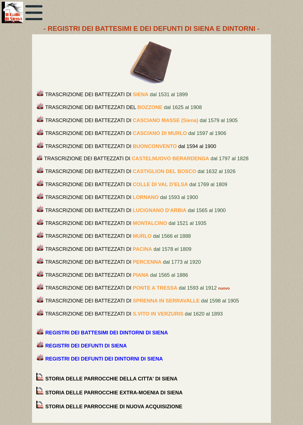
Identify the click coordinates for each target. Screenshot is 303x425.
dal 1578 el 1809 (118, 249)
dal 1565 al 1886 (116, 275)
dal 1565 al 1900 (135, 210)
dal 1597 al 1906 (135, 133)
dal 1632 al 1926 (140, 171)
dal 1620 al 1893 (134, 314)
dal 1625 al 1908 (123, 107)
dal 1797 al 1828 (146, 158)
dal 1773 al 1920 (123, 262)
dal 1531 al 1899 (116, 94)
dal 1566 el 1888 (118, 236)
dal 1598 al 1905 (142, 301)
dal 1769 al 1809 (136, 184)
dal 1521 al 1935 (125, 223)
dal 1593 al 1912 (131, 288)
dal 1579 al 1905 (141, 120)
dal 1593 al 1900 (121, 197)
